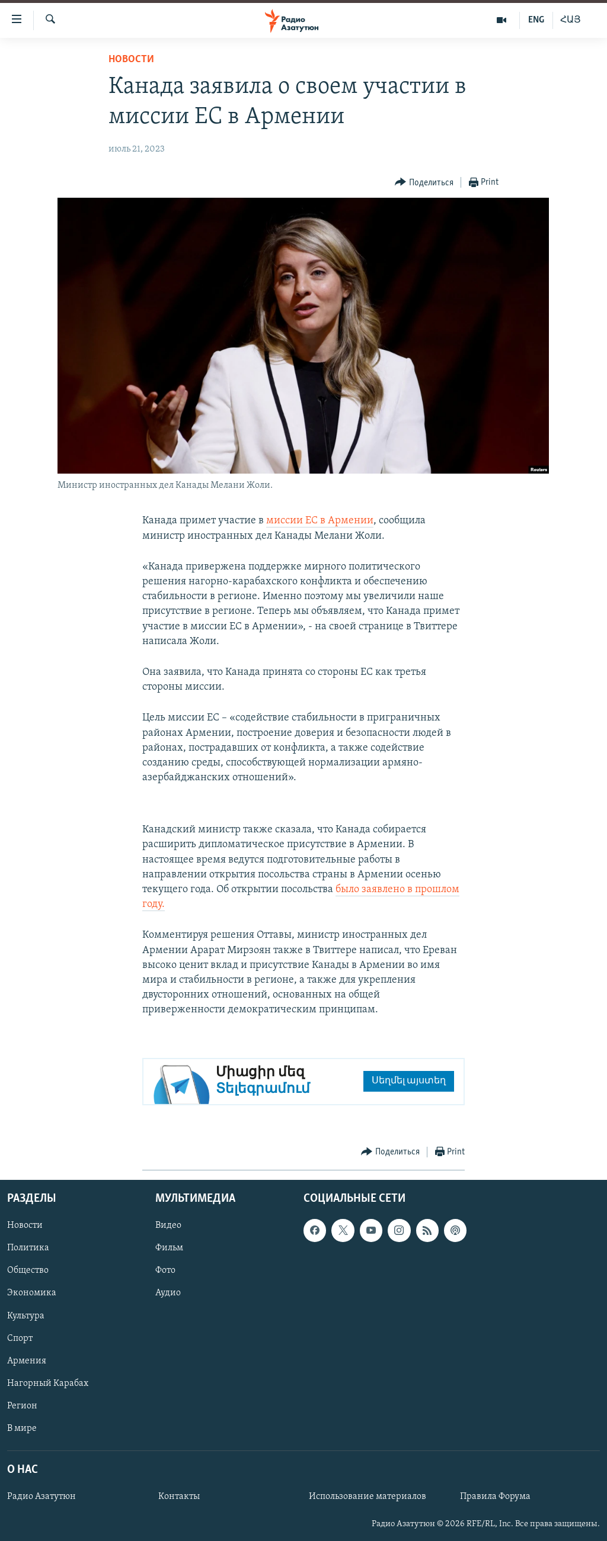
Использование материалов (367, 1496)
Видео (168, 1225)
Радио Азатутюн (41, 1496)
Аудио (168, 1293)
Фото (165, 1270)
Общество (28, 1270)
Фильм (169, 1248)
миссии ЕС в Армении (319, 520)
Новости (131, 59)
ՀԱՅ (570, 20)
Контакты (179, 1496)
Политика (28, 1248)
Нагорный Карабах (47, 1383)
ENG (536, 20)
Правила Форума (495, 1496)
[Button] (424, 183)
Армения (26, 1360)
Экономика (31, 1293)
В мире (22, 1428)
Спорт (20, 1338)
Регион (22, 1405)
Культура (25, 1315)
